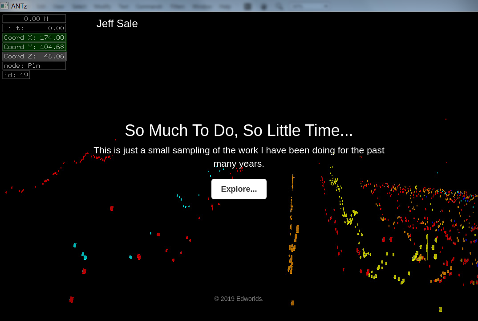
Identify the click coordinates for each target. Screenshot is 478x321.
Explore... (239, 189)
